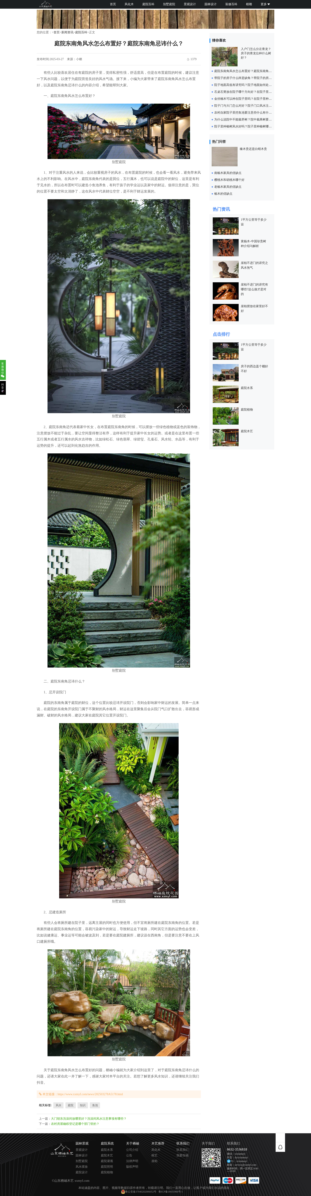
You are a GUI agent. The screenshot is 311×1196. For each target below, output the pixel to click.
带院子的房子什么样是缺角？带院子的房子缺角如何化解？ (253, 78)
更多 (265, 4)
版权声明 (132, 1166)
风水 (58, 1105)
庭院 (70, 1105)
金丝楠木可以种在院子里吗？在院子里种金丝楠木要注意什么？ (256, 98)
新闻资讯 (67, 32)
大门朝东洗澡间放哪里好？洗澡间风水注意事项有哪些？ (89, 1118)
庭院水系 (247, 388)
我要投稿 (182, 1155)
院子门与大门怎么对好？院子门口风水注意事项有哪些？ (252, 105)
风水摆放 (82, 1166)
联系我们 (182, 1149)
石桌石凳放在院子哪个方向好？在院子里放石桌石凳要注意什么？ (258, 91)
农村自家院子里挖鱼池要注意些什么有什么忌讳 (246, 112)
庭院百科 (148, 4)
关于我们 (208, 1143)
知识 (83, 1105)
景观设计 (190, 4)
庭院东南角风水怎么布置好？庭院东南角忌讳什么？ (249, 71)
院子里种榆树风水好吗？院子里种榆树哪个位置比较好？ (252, 126)
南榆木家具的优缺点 (227, 173)
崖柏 (154, 1161)
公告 (129, 1155)
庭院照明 (107, 1166)
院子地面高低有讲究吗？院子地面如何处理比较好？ (249, 85)
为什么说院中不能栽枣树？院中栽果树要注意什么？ (249, 119)
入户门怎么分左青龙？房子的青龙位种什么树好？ (256, 53)
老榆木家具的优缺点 (227, 186)
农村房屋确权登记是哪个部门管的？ (75, 1123)
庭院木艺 (247, 431)
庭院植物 (247, 409)
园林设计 (211, 4)
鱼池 (95, 1105)
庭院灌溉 (107, 1161)
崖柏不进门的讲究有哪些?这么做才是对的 (254, 289)
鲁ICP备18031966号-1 (171, 1191)
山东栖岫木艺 (64, 1180)
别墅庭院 (169, 4)
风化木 (129, 4)
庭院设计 (82, 1172)
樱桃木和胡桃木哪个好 (229, 179)
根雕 (249, 4)
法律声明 (132, 1161)
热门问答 (219, 141)
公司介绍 (132, 1149)
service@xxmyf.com (245, 1165)
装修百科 (231, 4)
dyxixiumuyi (241, 1157)
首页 (113, 4)
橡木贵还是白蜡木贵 (253, 149)
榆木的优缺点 (223, 193)
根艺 (154, 1155)
